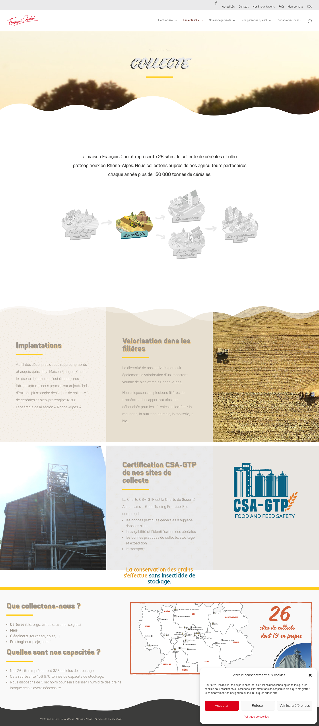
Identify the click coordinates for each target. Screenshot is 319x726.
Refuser (258, 706)
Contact (244, 7)
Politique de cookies (256, 716)
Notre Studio (67, 719)
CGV (309, 7)
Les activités (191, 20)
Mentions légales (84, 719)
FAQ (281, 7)
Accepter (222, 706)
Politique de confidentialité (108, 719)
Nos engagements (220, 20)
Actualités (228, 7)
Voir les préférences (295, 706)
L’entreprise (165, 20)
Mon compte (295, 7)
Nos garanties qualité (254, 20)
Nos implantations (264, 7)
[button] (310, 675)
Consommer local (288, 20)
